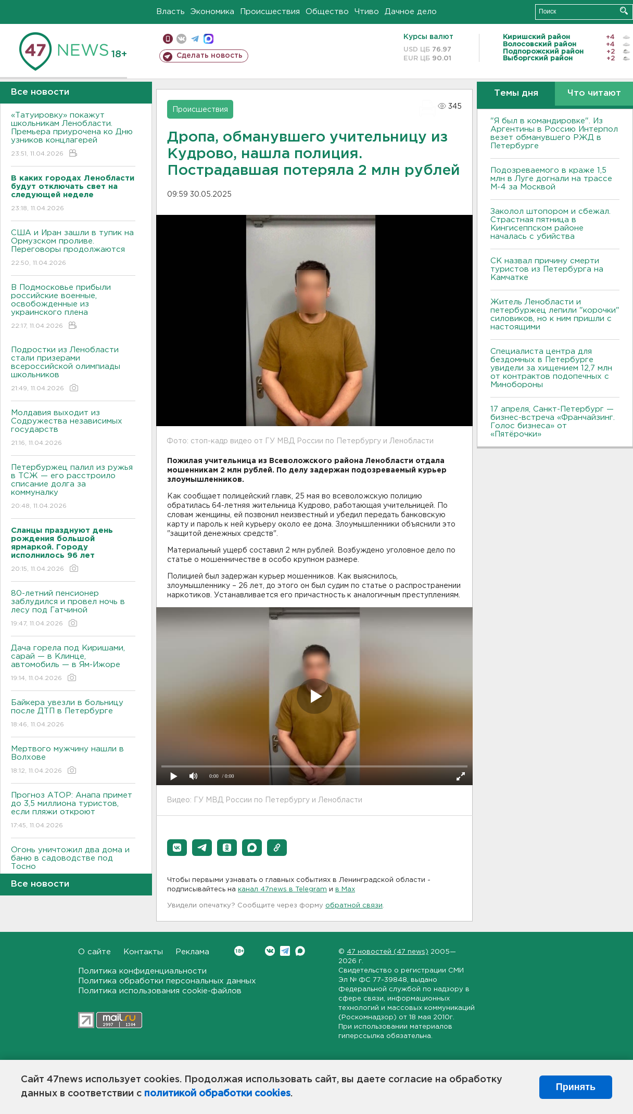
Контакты (143, 952)
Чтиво (367, 11)
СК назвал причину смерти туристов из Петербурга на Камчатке (546, 269)
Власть (170, 11)
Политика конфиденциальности (142, 971)
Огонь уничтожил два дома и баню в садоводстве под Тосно (73, 866)
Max (300, 951)
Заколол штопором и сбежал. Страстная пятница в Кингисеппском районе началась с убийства (550, 224)
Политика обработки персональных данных (167, 981)
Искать (624, 11)
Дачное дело (411, 11)
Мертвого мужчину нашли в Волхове (73, 760)
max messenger (208, 39)
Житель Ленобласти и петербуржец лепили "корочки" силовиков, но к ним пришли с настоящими (554, 314)
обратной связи (354, 905)
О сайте (94, 952)
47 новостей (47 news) (387, 952)
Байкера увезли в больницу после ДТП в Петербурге (73, 714)
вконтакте (181, 39)
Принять (576, 1087)
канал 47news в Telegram (282, 889)
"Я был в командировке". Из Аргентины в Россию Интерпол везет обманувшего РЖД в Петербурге (554, 133)
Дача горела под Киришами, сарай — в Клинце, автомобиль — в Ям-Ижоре (73, 664)
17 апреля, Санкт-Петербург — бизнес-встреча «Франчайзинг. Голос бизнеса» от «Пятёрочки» (552, 422)
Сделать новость (209, 56)
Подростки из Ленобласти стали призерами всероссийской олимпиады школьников (73, 370)
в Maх (345, 889)
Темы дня (516, 93)
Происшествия (270, 11)
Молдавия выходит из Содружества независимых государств (73, 428)
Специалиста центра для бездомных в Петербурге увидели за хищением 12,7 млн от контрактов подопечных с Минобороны (551, 368)
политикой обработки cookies (217, 1094)
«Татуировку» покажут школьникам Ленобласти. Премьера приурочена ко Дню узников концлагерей (73, 135)
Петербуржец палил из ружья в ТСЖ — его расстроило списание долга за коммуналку (73, 487)
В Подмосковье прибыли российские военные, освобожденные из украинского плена (73, 307)
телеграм (195, 39)
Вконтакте (239, 951)
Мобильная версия (168, 39)
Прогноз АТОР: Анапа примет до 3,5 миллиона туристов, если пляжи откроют (73, 811)
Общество (327, 11)
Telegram (285, 951)
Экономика (212, 11)
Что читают (594, 93)
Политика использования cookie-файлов (160, 991)
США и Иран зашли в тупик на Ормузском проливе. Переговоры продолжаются (73, 248)
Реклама (192, 952)
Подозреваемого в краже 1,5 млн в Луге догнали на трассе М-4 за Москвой (551, 178)
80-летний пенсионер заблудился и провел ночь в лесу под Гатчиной (73, 609)
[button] (177, 847)
